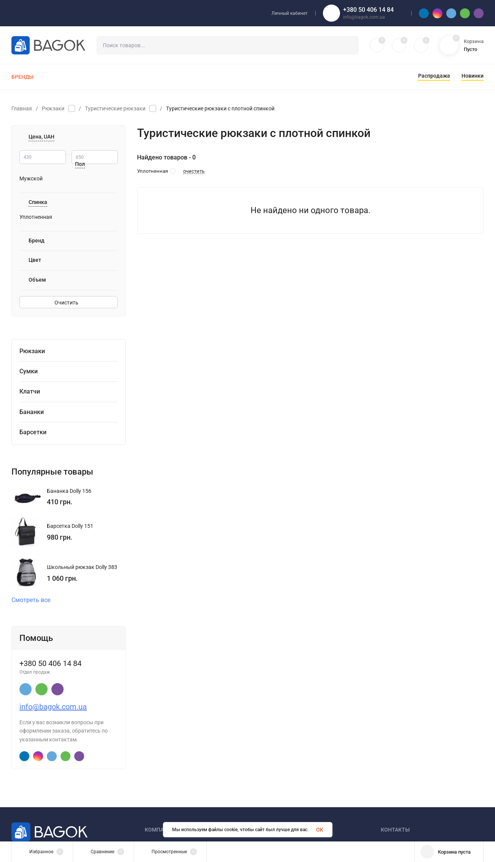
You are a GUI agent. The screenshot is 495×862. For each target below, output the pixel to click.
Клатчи (29, 391)
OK (319, 830)
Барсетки (32, 432)
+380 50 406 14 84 (368, 9)
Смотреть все (34, 600)
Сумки (28, 371)
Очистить (68, 303)
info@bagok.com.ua (53, 706)
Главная (21, 108)
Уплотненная (35, 217)
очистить (193, 171)
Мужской (31, 178)
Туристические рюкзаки (115, 108)
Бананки (31, 412)
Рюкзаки (53, 108)
